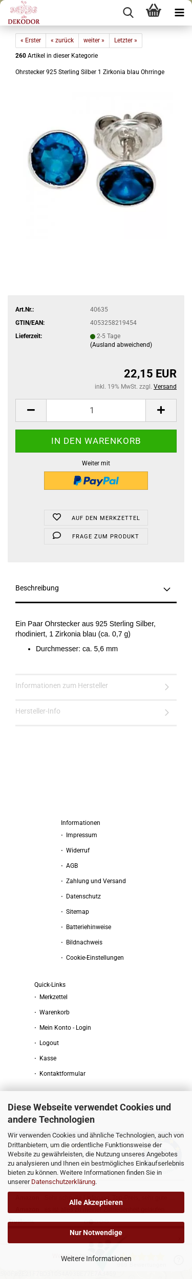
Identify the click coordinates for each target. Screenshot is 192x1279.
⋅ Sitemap (75, 911)
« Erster (30, 40)
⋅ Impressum (79, 835)
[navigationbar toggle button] (179, 13)
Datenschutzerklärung (63, 1182)
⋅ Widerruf (75, 850)
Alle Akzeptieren (96, 1202)
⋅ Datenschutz (81, 896)
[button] (30, 410)
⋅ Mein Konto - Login (62, 1027)
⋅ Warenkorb (52, 1012)
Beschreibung (37, 588)
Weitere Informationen (96, 1258)
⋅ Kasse (45, 1058)
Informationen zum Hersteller (61, 685)
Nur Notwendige (96, 1232)
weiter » (93, 40)
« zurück (62, 40)
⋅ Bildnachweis (81, 942)
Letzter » (125, 40)
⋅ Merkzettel (51, 997)
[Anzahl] (96, 410)
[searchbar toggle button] (128, 13)
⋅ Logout (46, 1043)
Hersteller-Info (37, 711)
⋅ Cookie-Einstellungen (92, 957)
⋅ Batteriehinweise (86, 927)
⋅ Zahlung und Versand (93, 881)
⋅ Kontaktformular (60, 1073)
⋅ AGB (69, 865)
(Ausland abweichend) (121, 344)
